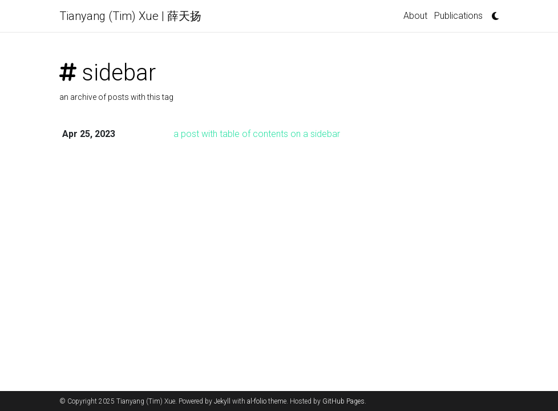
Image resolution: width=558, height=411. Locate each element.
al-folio (256, 401)
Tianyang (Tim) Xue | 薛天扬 (130, 16)
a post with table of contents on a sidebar (256, 133)
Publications (458, 15)
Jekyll (222, 401)
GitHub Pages (343, 401)
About (415, 15)
